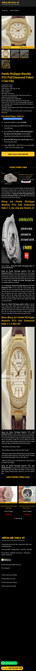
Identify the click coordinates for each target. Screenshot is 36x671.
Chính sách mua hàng (9, 575)
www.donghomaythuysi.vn (18, 441)
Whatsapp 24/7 (10, 663)
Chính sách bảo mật (8, 579)
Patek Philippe (14, 10)
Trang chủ (4, 10)
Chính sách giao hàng (9, 582)
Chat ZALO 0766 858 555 (18, 154)
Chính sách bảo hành (8, 586)
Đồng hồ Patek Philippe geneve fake (14, 304)
